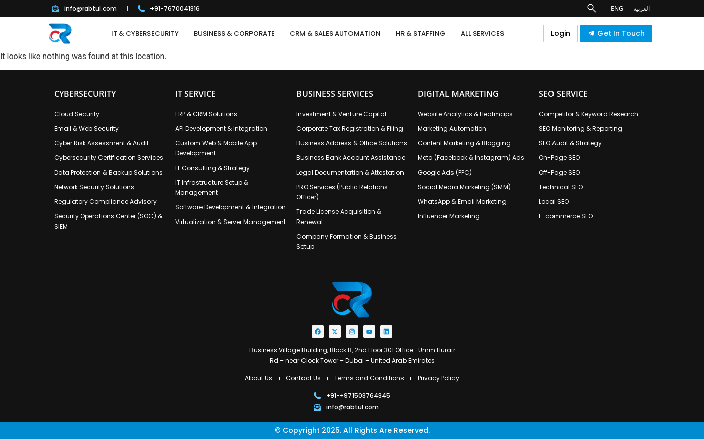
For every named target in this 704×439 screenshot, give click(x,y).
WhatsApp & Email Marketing (462, 201)
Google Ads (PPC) (445, 172)
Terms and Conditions (369, 378)
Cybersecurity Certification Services (108, 157)
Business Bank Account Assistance (350, 157)
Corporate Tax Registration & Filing (349, 128)
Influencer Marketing (449, 216)
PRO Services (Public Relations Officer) (342, 192)
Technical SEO (561, 187)
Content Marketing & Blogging (464, 143)
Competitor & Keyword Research (588, 113)
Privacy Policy (438, 378)
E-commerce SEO (566, 216)
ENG (617, 8)
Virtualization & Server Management (230, 221)
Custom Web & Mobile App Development (216, 148)
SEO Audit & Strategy (570, 143)
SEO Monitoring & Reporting (580, 128)
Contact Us (303, 378)
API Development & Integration (221, 128)
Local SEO (554, 201)
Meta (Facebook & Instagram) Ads (471, 157)
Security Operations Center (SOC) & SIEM (108, 221)
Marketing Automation (452, 128)
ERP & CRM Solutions (206, 113)
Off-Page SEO (559, 172)
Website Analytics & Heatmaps (465, 113)
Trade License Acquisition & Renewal (338, 216)
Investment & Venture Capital (341, 113)
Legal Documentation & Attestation (350, 172)
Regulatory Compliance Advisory (105, 201)
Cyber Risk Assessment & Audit (101, 143)
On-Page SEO (559, 157)
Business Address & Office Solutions (351, 143)
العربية (641, 8)
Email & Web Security (86, 128)
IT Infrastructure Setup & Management (211, 187)
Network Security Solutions (94, 187)
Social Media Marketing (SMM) (464, 187)
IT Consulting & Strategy (212, 167)
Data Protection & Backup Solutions (108, 172)
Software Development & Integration (230, 207)
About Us (258, 378)
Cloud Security (76, 113)
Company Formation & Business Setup (346, 241)
